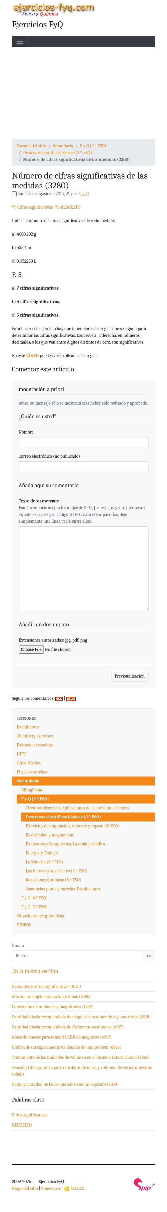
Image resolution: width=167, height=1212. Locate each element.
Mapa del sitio (25, 1188)
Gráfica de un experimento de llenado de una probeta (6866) (67, 1047)
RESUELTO (68, 207)
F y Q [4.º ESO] (34, 897)
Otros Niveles (29, 763)
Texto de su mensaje (39, 501)
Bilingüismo (32, 790)
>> (149, 955)
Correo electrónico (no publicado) (49, 456)
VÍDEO (32, 355)
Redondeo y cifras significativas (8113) (46, 986)
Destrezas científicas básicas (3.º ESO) (57, 152)
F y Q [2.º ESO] (34, 906)
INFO (21, 754)
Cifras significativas (32, 207)
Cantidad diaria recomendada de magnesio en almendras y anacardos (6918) (81, 1016)
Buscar (18, 945)
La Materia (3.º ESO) (44, 862)
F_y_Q (83, 193)
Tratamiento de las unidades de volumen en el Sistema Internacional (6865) (81, 1057)
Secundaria (63, 145)
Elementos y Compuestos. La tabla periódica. (66, 844)
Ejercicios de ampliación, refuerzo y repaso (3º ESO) (73, 826)
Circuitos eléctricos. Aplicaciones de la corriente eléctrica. (78, 808)
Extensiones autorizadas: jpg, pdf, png (53, 640)
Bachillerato (28, 727)
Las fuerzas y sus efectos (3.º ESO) (57, 871)
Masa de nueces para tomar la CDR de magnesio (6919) (62, 1037)
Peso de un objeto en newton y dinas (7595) (51, 996)
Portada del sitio (31, 145)
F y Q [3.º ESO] (93, 145)
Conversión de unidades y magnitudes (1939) (53, 1006)
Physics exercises (32, 772)
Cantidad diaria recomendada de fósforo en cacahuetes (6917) (68, 1027)
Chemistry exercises (35, 736)
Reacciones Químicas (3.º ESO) (53, 880)
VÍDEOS (24, 924)
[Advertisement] (83, 93)
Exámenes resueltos (35, 745)
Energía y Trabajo (42, 853)
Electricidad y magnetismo (50, 835)
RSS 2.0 (74, 1188)
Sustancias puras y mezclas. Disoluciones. (63, 888)
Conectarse (51, 1188)
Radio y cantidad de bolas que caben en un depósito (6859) (65, 1084)
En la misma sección (35, 971)
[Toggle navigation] (20, 41)
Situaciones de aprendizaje (41, 915)
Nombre (26, 432)
